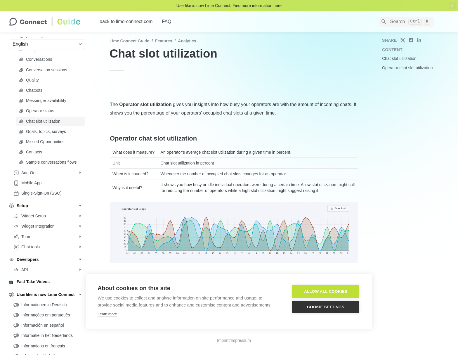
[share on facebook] (411, 40)
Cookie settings (325, 307)
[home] (49, 21)
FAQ (166, 21)
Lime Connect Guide (129, 41)
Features (163, 41)
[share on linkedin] (419, 40)
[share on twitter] (402, 40)
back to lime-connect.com (126, 21)
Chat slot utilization (399, 58)
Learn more (107, 314)
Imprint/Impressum (234, 340)
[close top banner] (452, 5)
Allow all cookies (325, 291)
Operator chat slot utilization (407, 67)
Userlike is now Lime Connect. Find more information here (229, 5)
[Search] (406, 22)
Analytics (187, 41)
